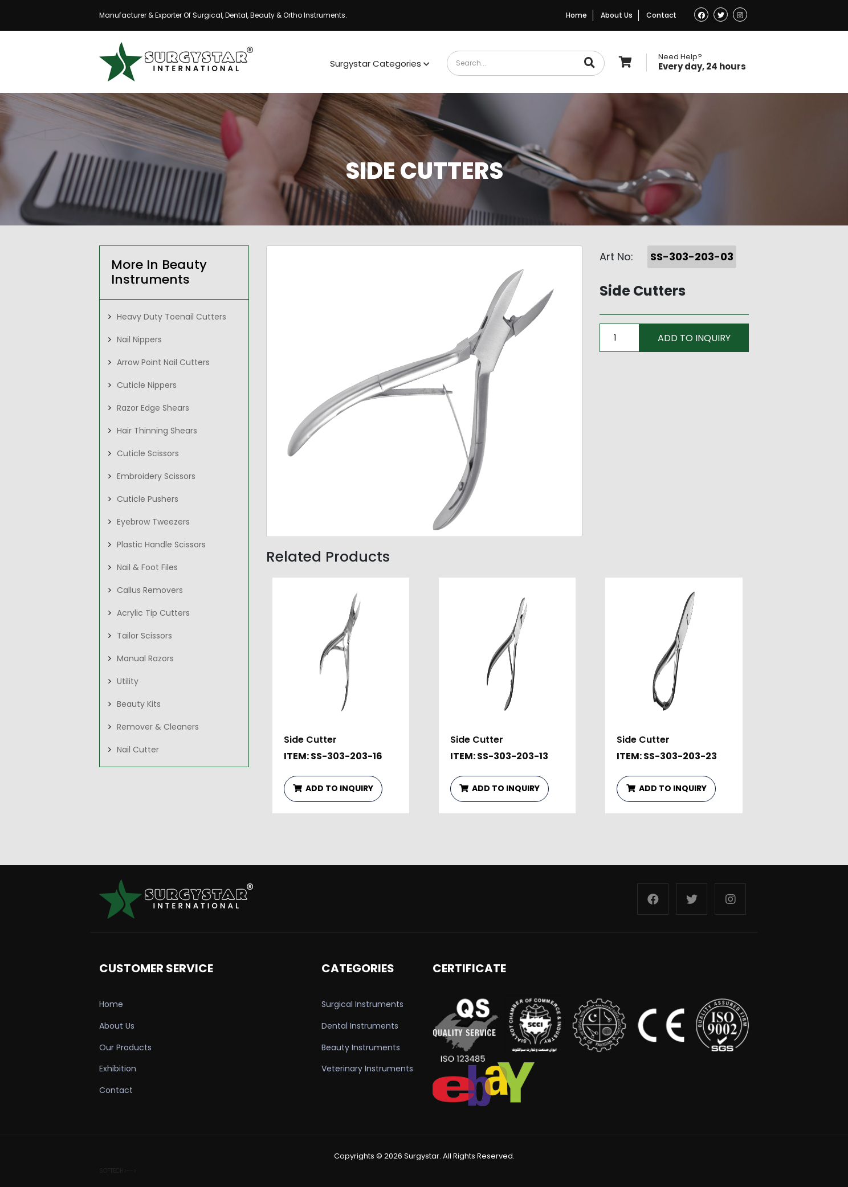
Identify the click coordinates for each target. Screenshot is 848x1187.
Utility (127, 681)
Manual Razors (145, 658)
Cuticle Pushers (147, 499)
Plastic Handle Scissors (161, 544)
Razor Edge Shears (153, 408)
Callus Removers (150, 590)
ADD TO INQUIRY (333, 788)
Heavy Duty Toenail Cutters (171, 316)
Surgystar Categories (380, 63)
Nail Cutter (138, 749)
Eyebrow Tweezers (153, 521)
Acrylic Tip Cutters (153, 613)
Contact (661, 15)
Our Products (125, 1047)
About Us (617, 15)
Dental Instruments (359, 1026)
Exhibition (117, 1068)
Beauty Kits (139, 704)
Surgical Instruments (362, 1004)
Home (576, 15)
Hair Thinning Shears (157, 430)
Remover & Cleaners (158, 726)
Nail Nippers (139, 339)
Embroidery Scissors (156, 476)
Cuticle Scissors (148, 453)
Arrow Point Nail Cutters (163, 362)
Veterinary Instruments (367, 1068)
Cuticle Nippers (147, 385)
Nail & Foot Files (147, 567)
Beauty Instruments (360, 1047)
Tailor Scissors (144, 635)
